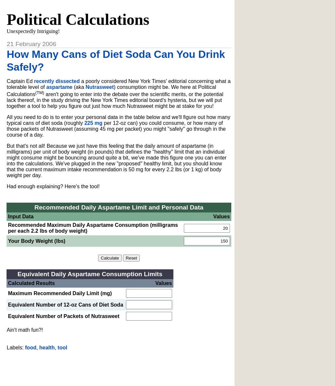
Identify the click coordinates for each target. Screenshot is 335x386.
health (47, 347)
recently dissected (57, 81)
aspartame (59, 87)
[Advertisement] (119, 366)
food (31, 347)
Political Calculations (78, 19)
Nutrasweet (100, 87)
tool (62, 347)
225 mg (93, 123)
